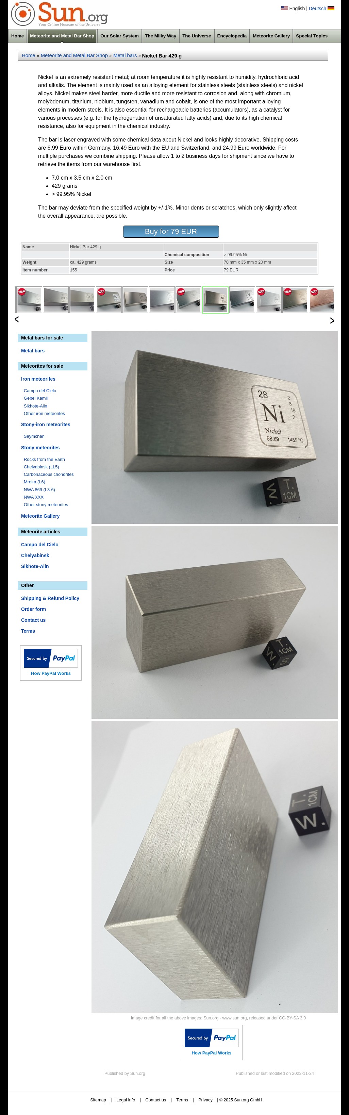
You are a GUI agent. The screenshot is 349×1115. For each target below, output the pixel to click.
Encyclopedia (232, 35)
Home (17, 35)
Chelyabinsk (35, 555)
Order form (33, 609)
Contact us (33, 620)
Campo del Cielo (40, 390)
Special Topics (312, 35)
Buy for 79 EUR (171, 231)
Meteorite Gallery (271, 35)
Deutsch (317, 8)
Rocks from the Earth (44, 459)
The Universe (196, 35)
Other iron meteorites (44, 413)
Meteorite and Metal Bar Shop (62, 35)
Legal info (125, 1099)
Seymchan (34, 436)
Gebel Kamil (36, 398)
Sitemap (98, 1099)
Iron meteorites (38, 379)
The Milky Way (160, 35)
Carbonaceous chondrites (49, 474)
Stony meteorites (40, 447)
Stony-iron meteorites (45, 424)
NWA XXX (34, 497)
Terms (28, 631)
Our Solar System (119, 35)
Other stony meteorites (46, 504)
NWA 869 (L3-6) (39, 489)
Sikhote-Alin (35, 406)
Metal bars (125, 55)
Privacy (205, 1099)
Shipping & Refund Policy (50, 598)
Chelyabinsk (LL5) (41, 466)
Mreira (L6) (34, 481)
